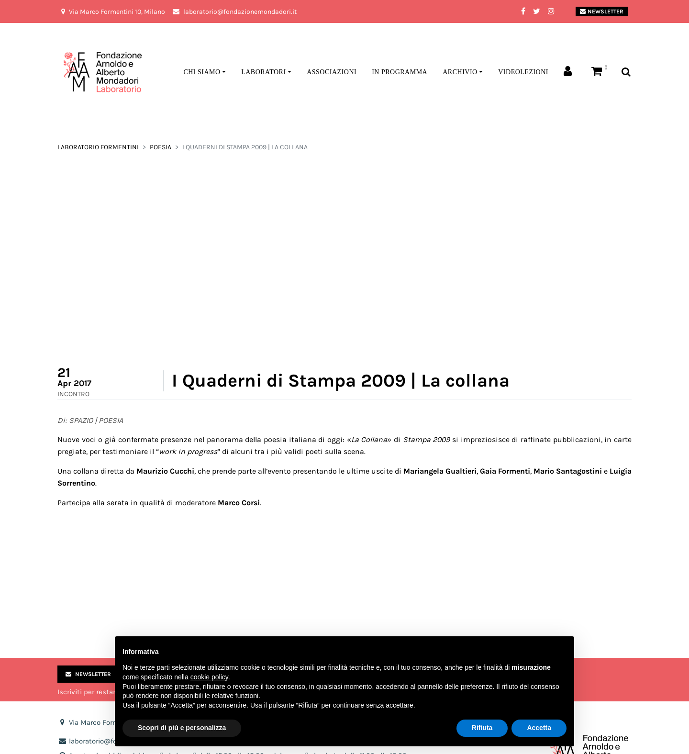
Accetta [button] (539, 728)
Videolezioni (523, 72)
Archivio (460, 72)
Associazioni (331, 72)
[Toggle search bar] (626, 72)
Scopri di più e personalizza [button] (182, 728)
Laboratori (263, 72)
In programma (399, 72)
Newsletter (601, 11)
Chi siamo (201, 72)
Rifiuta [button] (482, 728)
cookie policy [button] (209, 677)
